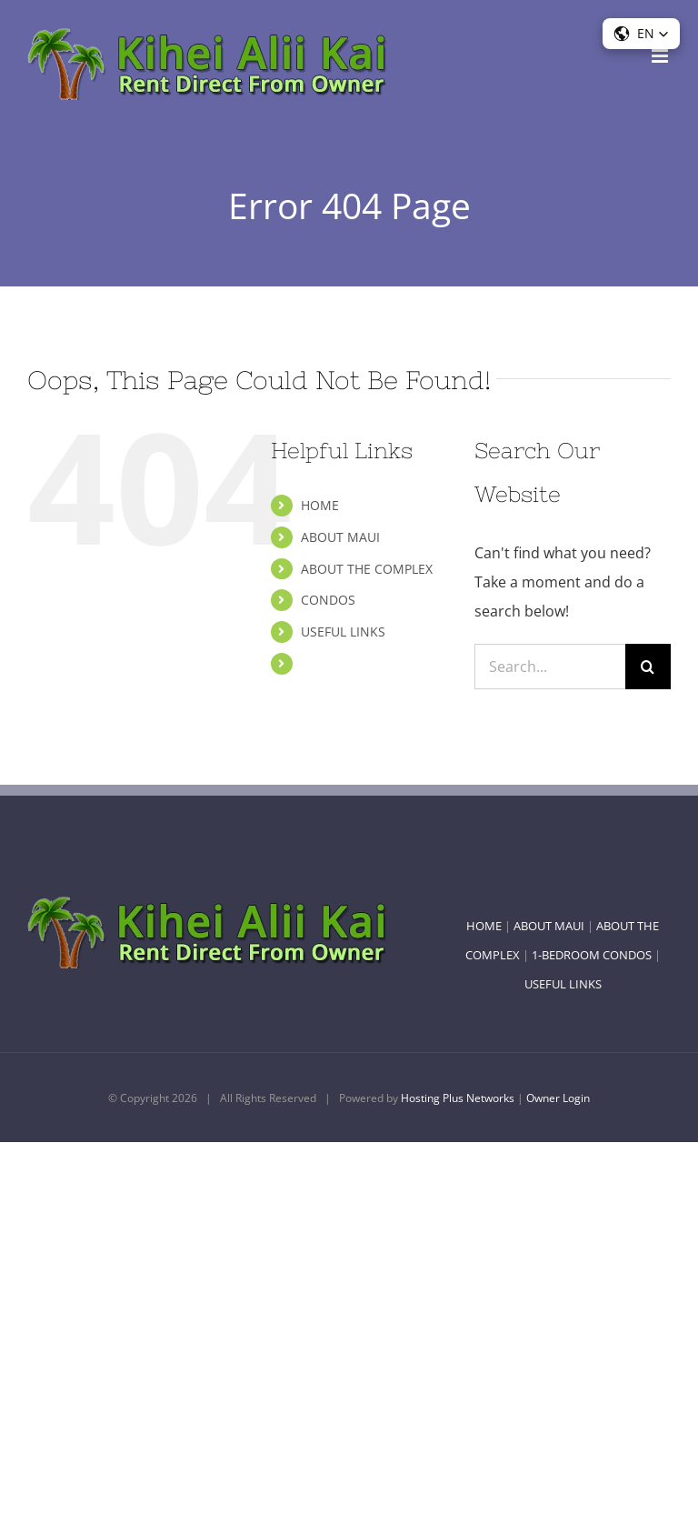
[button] (641, 33)
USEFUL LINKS (343, 631)
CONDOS (328, 599)
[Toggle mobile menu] (661, 55)
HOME (320, 505)
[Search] (648, 666)
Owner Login (558, 1098)
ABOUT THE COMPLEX (367, 568)
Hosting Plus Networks (457, 1098)
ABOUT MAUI (340, 537)
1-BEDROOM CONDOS (592, 955)
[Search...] (549, 666)
